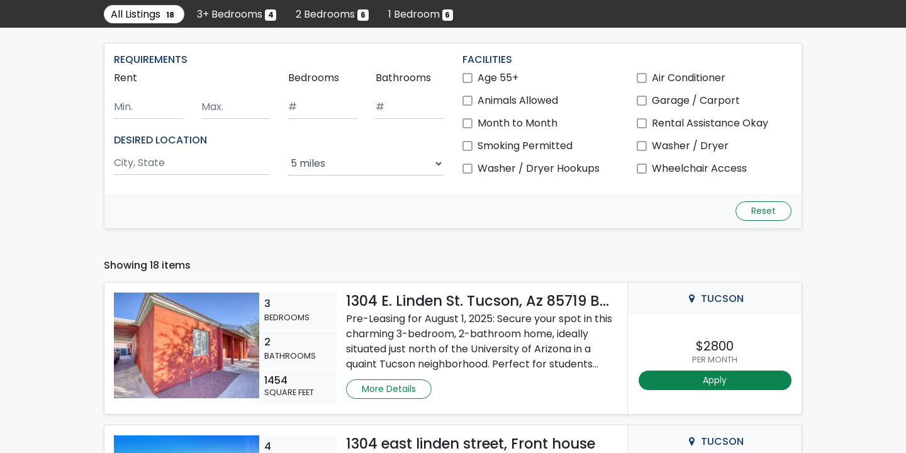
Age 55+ (498, 77)
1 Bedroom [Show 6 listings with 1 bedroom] (421, 14)
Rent (125, 77)
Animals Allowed (518, 100)
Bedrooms (313, 77)
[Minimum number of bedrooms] (322, 107)
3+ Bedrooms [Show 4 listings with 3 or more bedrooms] (237, 14)
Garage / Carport (696, 100)
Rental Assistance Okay (710, 123)
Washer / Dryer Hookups (539, 168)
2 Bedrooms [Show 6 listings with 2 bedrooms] (332, 14)
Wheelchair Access (699, 168)
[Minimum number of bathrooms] (410, 107)
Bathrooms (403, 77)
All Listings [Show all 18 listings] (144, 14)
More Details (389, 389)
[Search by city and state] (191, 163)
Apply (715, 380)
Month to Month (517, 123)
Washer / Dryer (690, 145)
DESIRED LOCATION (160, 140)
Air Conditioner (688, 77)
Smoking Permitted (525, 145)
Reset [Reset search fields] (763, 210)
